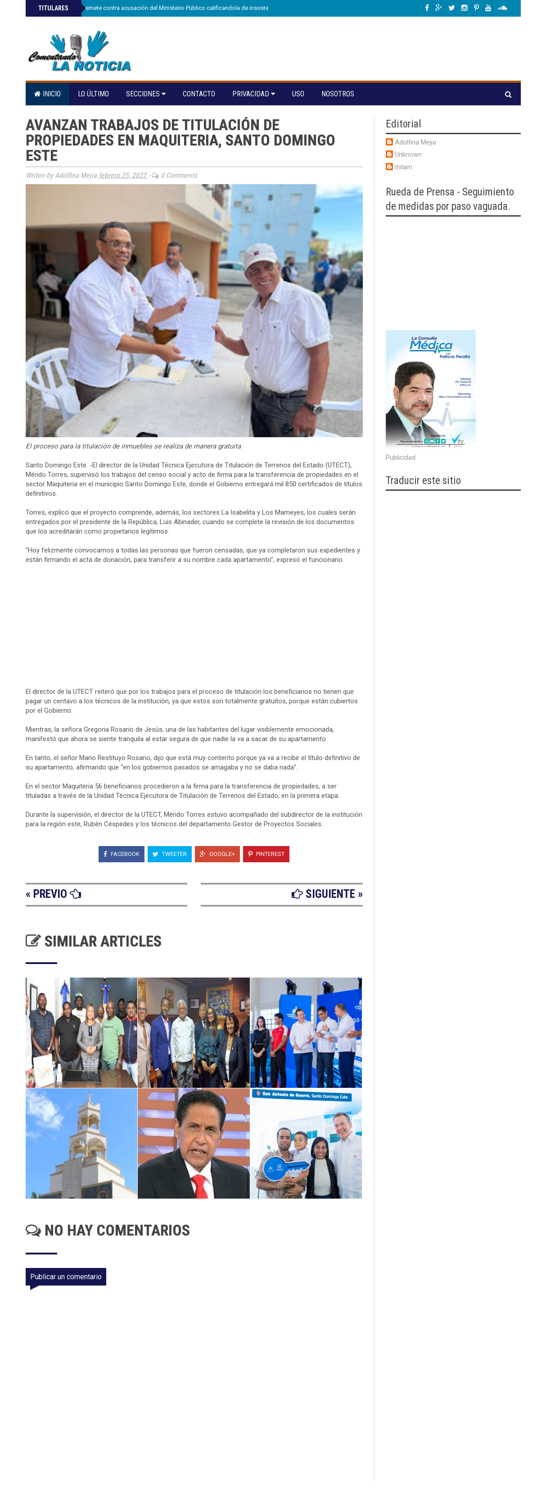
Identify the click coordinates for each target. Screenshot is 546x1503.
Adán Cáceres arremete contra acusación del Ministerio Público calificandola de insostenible (159, 8)
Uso (298, 94)
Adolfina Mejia (415, 142)
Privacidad (253, 94)
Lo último (93, 94)
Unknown (408, 154)
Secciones (146, 94)
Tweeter (170, 854)
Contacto (199, 94)
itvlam (403, 167)
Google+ (217, 854)
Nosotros (337, 94)
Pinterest (266, 854)
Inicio (47, 94)
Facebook (122, 854)
